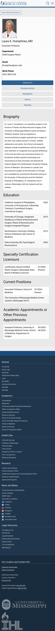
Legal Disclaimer (7, 536)
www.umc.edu (6, 580)
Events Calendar (7, 493)
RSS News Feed (9, 517)
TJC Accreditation (8, 545)
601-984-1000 (20, 585)
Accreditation (6, 401)
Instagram (7, 511)
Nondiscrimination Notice (11, 539)
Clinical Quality (7, 446)
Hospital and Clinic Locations (12, 452)
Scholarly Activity (27, 88)
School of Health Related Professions (15, 421)
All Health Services (8, 440)
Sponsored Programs (9, 480)
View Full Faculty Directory (11, 13)
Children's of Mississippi (10, 443)
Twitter (6, 505)
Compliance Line (7, 530)
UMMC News (6, 496)
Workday (5, 390)
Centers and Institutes (9, 468)
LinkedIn (6, 514)
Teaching (27, 105)
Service (27, 99)
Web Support (6, 548)
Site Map (5, 387)
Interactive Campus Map (10, 375)
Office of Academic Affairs (11, 409)
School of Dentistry (8, 415)
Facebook (7, 502)
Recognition (27, 94)
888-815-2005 (22, 588)
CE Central (5, 367)
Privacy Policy (7, 542)
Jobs (3, 378)
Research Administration (10, 477)
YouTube (6, 508)
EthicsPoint (6, 533)
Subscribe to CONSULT (10, 499)
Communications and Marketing (13, 490)
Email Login (6, 370)
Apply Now (5, 403)
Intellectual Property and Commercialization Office (19, 474)
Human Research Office (10, 471)
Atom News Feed (9, 520)
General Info (27, 83)
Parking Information (9, 384)
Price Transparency (8, 455)
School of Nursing (8, 427)
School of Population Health (11, 430)
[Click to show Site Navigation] (52, 3)
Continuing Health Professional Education (16, 406)
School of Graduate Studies (11, 418)
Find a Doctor (6, 449)
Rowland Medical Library (10, 412)
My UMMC (5, 381)
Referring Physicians (9, 458)
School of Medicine (8, 424)
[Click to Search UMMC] (48, 3)
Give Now (5, 373)
